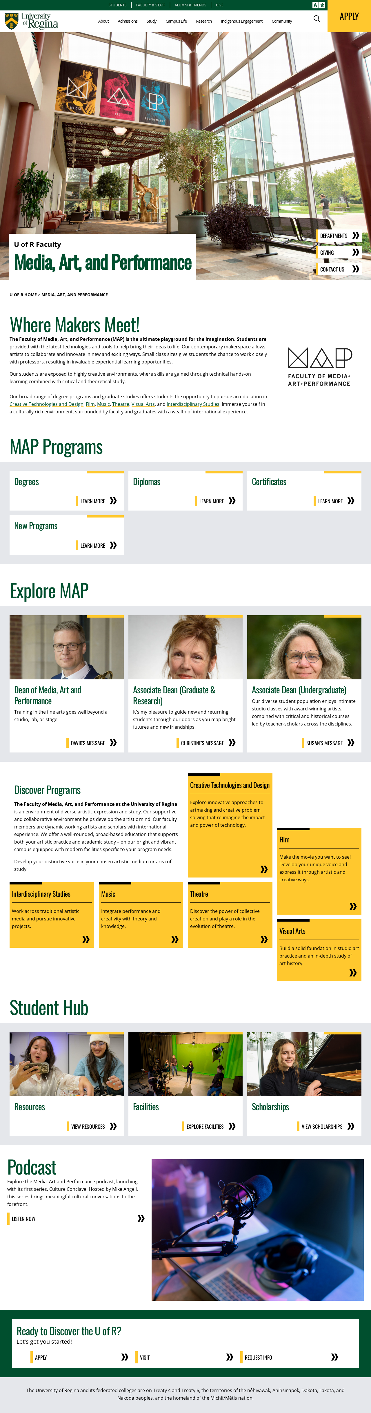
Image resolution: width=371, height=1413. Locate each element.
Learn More (93, 501)
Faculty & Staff (150, 5)
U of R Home (23, 294)
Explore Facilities (205, 1126)
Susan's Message (324, 743)
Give (219, 5)
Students (118, 5)
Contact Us (332, 269)
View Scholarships (322, 1126)
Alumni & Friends (190, 5)
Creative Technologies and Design (46, 404)
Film (90, 404)
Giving (327, 252)
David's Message (88, 743)
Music (103, 404)
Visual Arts (143, 404)
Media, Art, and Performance (74, 294)
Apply (41, 1357)
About (103, 21)
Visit (145, 1357)
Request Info (258, 1357)
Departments (334, 235)
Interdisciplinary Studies (193, 404)
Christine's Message (202, 743)
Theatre (120, 404)
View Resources (88, 1126)
